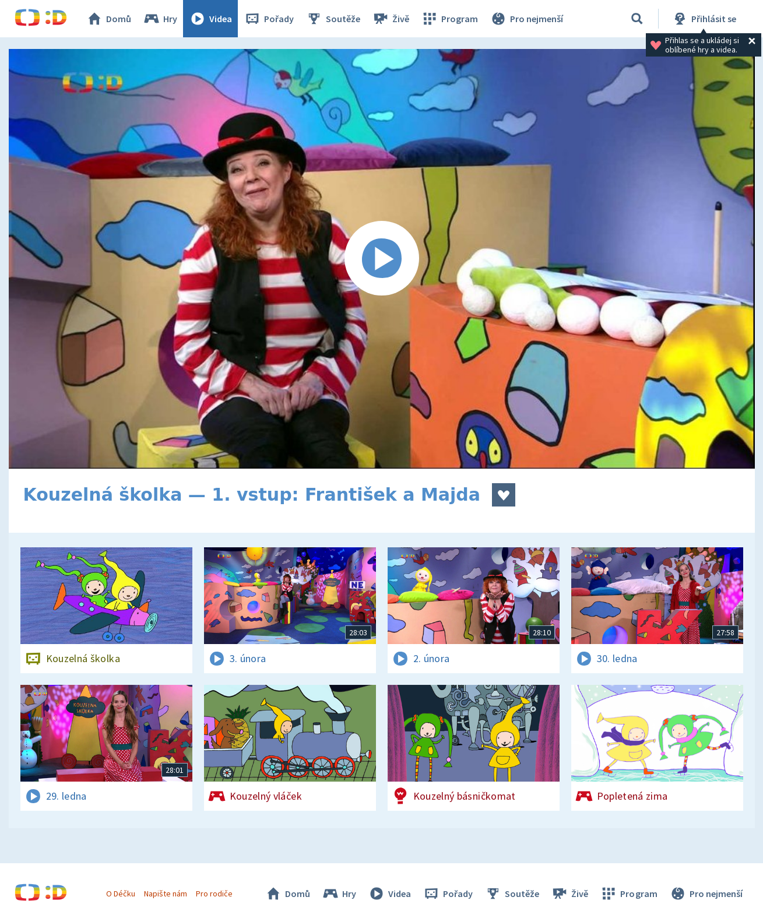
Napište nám (165, 893)
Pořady (269, 18)
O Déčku (120, 893)
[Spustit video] (382, 259)
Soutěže (332, 18)
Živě (390, 18)
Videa (210, 18)
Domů (108, 18)
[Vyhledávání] (637, 18)
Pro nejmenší (526, 18)
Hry (160, 18)
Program (449, 18)
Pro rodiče (214, 893)
